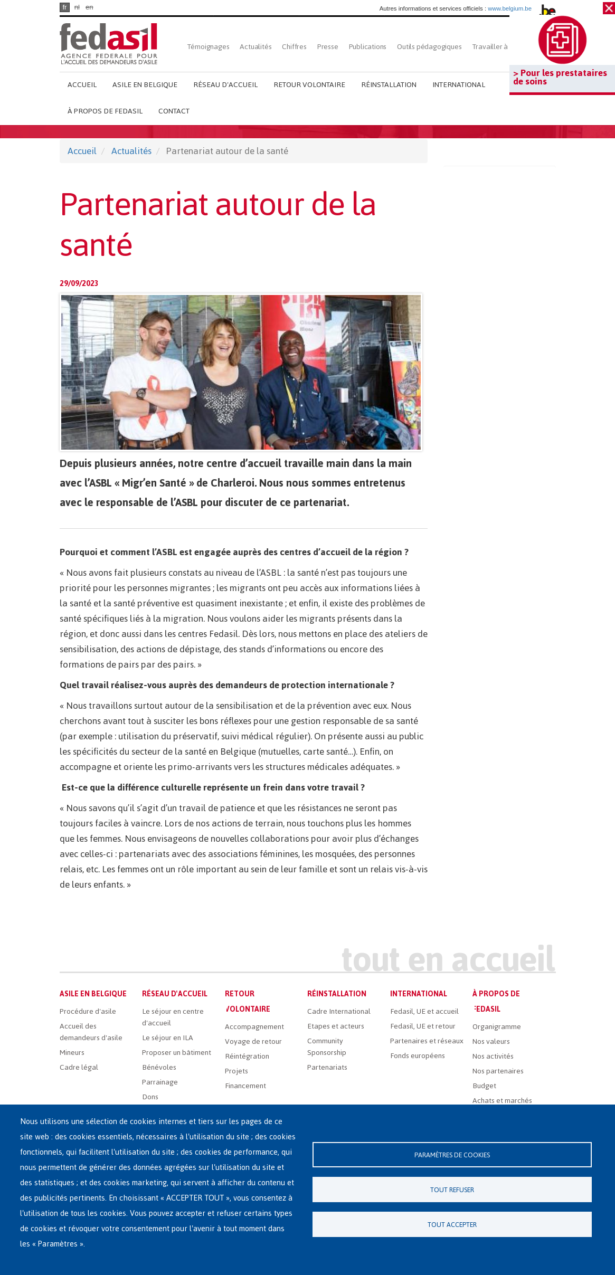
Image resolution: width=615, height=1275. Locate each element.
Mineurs (72, 1052)
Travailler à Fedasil (502, 47)
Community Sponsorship (326, 1047)
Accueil (82, 85)
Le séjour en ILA (167, 1038)
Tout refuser (452, 1189)
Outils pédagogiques (429, 47)
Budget (484, 1086)
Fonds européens (417, 1056)
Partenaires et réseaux (426, 1041)
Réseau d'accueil (225, 85)
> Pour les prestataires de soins (560, 77)
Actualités (255, 47)
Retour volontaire (309, 85)
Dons (150, 1097)
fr (64, 7)
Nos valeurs (491, 1041)
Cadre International (339, 1011)
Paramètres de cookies (452, 1155)
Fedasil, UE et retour (423, 1026)
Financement (245, 1086)
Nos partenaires (498, 1071)
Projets (236, 1071)
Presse (327, 47)
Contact (174, 111)
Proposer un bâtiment (176, 1052)
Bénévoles (159, 1067)
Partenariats (327, 1067)
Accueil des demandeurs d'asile (91, 1032)
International (458, 85)
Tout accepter (452, 1224)
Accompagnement (254, 1027)
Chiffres (294, 47)
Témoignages (208, 47)
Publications (368, 47)
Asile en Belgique (144, 85)
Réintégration (247, 1056)
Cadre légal (79, 1067)
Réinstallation (389, 85)
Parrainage (160, 1082)
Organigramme (496, 1027)
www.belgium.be (510, 8)
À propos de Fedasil (105, 111)
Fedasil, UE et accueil (424, 1011)
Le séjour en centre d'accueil (173, 1017)
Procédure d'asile (88, 1011)
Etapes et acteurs (335, 1026)
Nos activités (493, 1056)
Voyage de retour (253, 1041)
